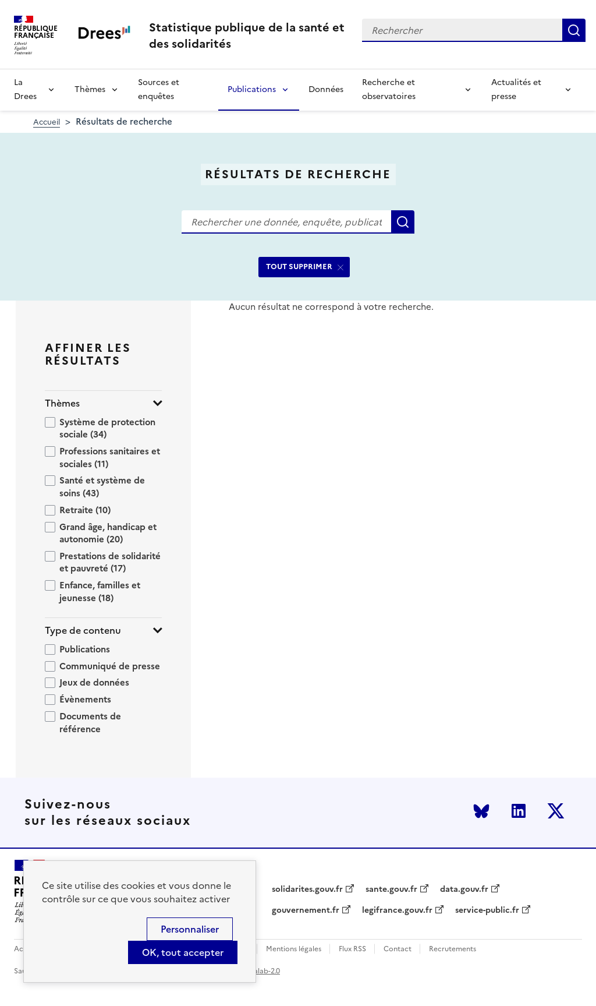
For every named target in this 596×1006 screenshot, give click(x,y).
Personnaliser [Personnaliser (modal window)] (190, 929)
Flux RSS (352, 949)
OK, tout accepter (183, 952)
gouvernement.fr (305, 910)
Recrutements (452, 949)
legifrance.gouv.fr (397, 910)
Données (325, 89)
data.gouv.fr (464, 889)
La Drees (25, 89)
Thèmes (89, 89)
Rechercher (574, 30)
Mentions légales (293, 949)
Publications (252, 89)
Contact (397, 949)
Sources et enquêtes (158, 89)
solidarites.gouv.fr (307, 889)
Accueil (46, 122)
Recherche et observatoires (389, 89)
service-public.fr (487, 910)
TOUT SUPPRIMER (299, 266)
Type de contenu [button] (83, 630)
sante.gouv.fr (391, 889)
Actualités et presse (516, 89)
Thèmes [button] (62, 403)
